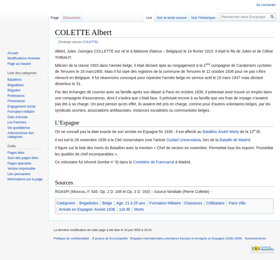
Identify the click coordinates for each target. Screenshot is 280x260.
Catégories (66, 203)
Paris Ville (237, 203)
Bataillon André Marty (221, 131)
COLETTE (90, 42)
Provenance (16, 101)
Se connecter (266, 5)
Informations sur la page (25, 179)
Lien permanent (18, 174)
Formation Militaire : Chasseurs (175, 203)
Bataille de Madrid (235, 140)
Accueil (12, 53)
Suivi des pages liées (22, 158)
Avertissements (255, 238)
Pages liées (15, 153)
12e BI (124, 209)
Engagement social (21, 106)
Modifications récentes (23, 58)
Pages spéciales (19, 163)
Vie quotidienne (18, 128)
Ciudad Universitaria (183, 140)
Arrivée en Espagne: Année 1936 (87, 209)
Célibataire (215, 203)
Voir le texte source (172, 18)
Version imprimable (21, 169)
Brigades (13, 90)
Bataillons (14, 80)
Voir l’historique (203, 18)
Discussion (71, 18)
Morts (139, 209)
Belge (107, 203)
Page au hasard (19, 64)
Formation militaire (20, 112)
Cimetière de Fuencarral (153, 162)
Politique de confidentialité (71, 238)
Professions (16, 96)
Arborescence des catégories (20, 135)
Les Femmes (16, 122)
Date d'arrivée (17, 117)
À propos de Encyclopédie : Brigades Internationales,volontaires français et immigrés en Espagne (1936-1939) (167, 238)
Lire (149, 18)
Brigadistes (88, 203)
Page (55, 18)
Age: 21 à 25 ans (130, 203)
